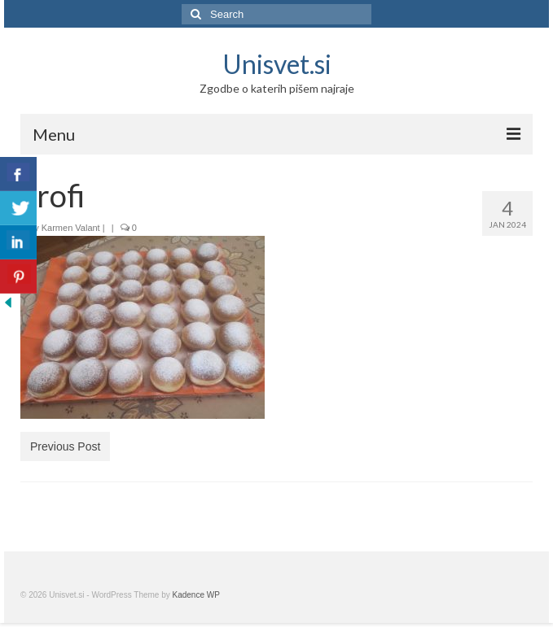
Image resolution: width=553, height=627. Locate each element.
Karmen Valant (71, 228)
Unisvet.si (276, 64)
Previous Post (65, 446)
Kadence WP (196, 594)
